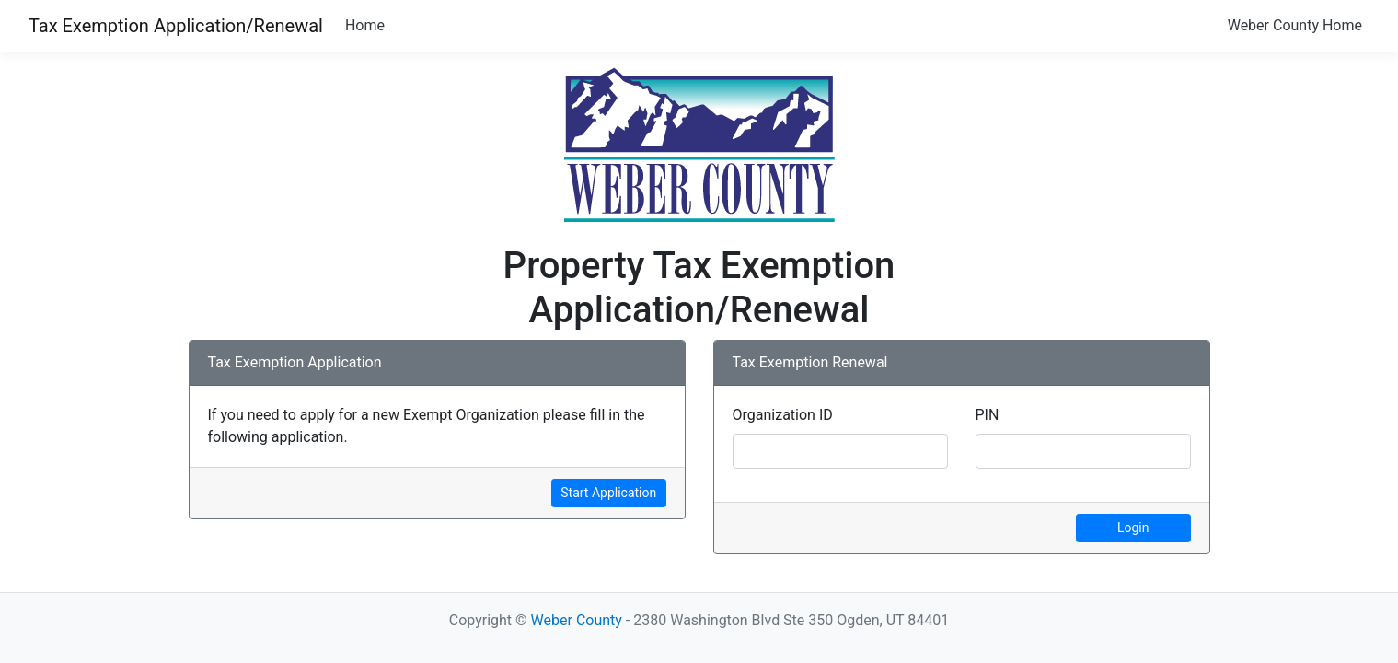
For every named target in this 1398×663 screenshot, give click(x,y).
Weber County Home (1295, 25)
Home (365, 25)
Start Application (608, 492)
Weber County (576, 620)
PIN (987, 415)
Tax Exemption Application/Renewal (176, 26)
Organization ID (783, 415)
